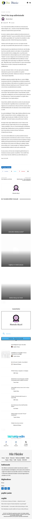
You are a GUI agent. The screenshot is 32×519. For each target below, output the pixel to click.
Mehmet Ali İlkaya (17, 364)
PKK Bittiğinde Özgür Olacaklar (18, 344)
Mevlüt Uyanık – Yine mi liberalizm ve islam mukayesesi (24, 180)
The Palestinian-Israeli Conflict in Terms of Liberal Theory (14, 509)
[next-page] (4, 302)
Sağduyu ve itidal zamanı (16, 265)
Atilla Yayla (15, 373)
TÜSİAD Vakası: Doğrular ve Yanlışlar (19, 370)
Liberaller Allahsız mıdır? (16, 232)
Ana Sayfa (3, 12)
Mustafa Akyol (9, 19)
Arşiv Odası (8, 12)
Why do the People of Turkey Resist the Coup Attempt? (13, 503)
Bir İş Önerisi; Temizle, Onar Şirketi (19, 362)
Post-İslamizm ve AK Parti (6, 179)
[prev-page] (2, 302)
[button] (6, 333)
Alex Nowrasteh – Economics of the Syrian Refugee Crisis (14, 506)
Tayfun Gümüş (16, 356)
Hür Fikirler (15, 408)
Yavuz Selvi (15, 382)
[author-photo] (12, 347)
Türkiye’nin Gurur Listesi (17, 423)
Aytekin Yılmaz (16, 346)
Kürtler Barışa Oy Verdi (16, 298)
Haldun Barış (16, 391)
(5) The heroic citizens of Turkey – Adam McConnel (13, 501)
